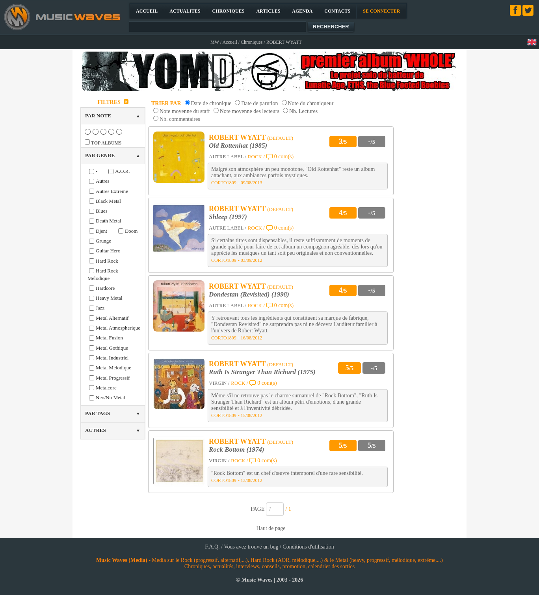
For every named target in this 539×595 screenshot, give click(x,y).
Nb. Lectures (303, 111)
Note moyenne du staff (185, 111)
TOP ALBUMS (106, 143)
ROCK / (256, 156)
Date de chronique (211, 103)
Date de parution (259, 103)
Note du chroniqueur (311, 103)
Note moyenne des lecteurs (249, 111)
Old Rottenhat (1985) (238, 145)
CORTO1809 (223, 182)
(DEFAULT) (280, 138)
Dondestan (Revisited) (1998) (249, 294)
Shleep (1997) (228, 217)
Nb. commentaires (180, 119)
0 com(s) (284, 156)
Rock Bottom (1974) (236, 449)
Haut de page (271, 528)
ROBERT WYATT (237, 137)
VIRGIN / (219, 383)
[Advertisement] (429, 214)
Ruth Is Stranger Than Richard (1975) (262, 372)
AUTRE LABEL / (227, 156)
